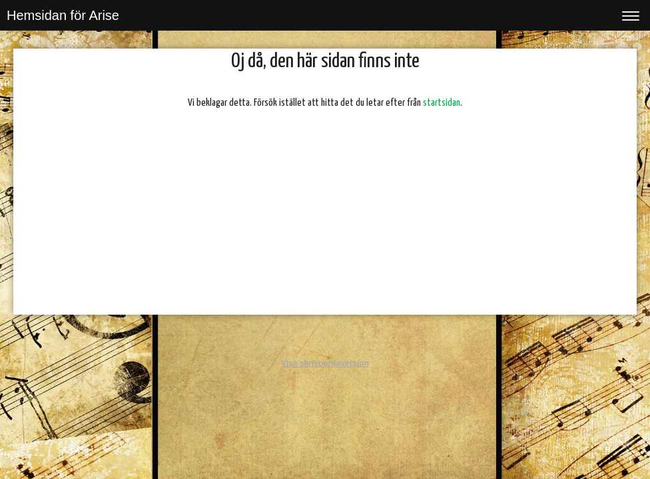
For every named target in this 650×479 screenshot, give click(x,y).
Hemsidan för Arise (63, 15)
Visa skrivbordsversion (325, 363)
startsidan (441, 103)
